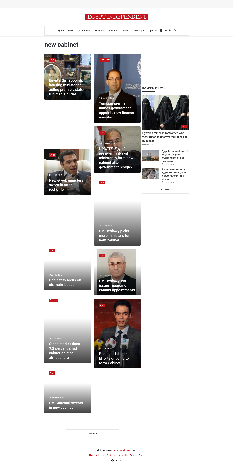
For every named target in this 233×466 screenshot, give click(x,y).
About (91, 455)
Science (112, 30)
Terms (141, 455)
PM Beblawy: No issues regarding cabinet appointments (117, 285)
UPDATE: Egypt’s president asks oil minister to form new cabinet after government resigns (116, 158)
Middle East (84, 30)
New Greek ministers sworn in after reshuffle (66, 185)
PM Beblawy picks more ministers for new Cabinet (114, 235)
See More (92, 434)
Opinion (153, 30)
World (71, 30)
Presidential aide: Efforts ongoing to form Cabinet (114, 358)
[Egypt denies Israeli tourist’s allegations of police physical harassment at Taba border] (150, 155)
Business (99, 30)
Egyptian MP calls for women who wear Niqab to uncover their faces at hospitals (164, 136)
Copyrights (123, 455)
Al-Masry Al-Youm (122, 450)
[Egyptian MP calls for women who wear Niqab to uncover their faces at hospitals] (165, 112)
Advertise (100, 455)
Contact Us (111, 455)
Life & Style (138, 30)
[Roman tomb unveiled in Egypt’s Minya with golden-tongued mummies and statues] (150, 173)
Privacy (133, 455)
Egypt (61, 30)
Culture (124, 30)
